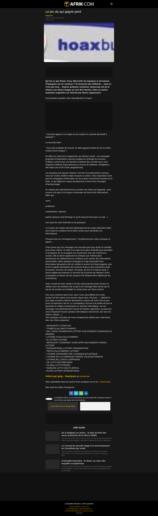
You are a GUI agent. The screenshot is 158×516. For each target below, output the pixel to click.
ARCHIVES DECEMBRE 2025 (73, 511)
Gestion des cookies (87, 511)
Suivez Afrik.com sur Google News (62, 406)
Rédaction (49, 15)
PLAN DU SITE (85, 506)
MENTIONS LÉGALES (85, 509)
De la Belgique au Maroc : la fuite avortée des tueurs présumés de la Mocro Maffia (83, 434)
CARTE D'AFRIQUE (74, 506)
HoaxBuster (84, 376)
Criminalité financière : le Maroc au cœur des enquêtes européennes (83, 462)
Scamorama (105, 382)
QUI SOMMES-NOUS (72, 509)
